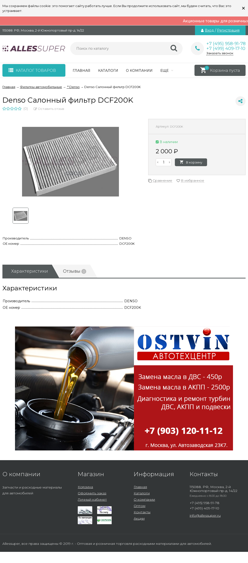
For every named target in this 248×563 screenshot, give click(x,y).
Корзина (85, 487)
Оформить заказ (92, 493)
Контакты (142, 512)
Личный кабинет (92, 499)
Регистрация (228, 30)
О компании (139, 70)
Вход (209, 30)
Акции (139, 518)
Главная (81, 70)
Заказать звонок (219, 53)
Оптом (139, 506)
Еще (166, 70)
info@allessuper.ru (205, 515)
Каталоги (108, 70)
